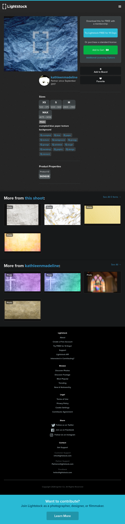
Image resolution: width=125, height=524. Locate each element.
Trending (62, 383)
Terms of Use (62, 399)
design (70, 149)
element (45, 154)
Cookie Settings (62, 407)
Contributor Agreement (62, 411)
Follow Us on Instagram (65, 434)
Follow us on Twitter (65, 425)
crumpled (45, 135)
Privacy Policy (63, 403)
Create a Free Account (62, 341)
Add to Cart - (100, 50)
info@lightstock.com (62, 455)
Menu (119, 6)
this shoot (34, 198)
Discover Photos (62, 370)
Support (62, 350)
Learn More (62, 515)
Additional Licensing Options (100, 57)
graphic (58, 149)
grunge (44, 144)
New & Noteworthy (62, 387)
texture (44, 140)
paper (67, 135)
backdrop (45, 149)
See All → (116, 264)
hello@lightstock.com (62, 472)
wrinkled (57, 144)
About (62, 337)
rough (69, 144)
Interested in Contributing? (62, 358)
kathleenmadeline (64, 77)
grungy (72, 140)
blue (57, 135)
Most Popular (62, 378)
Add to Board (100, 70)
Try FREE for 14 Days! (62, 346)
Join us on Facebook (65, 429)
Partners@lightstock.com (62, 464)
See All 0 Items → (112, 197)
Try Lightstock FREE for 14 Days (101, 33)
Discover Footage (62, 374)
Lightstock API (62, 354)
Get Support (62, 447)
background (58, 140)
